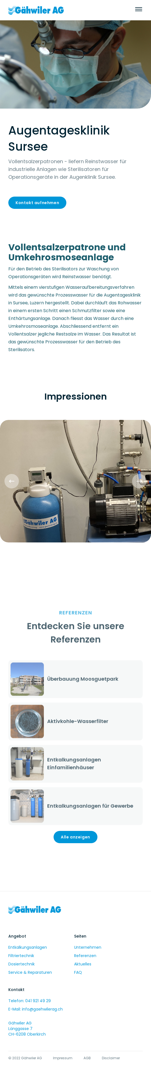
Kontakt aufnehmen (37, 203)
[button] (11, 481)
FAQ (78, 972)
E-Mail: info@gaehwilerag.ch (35, 1009)
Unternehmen (87, 947)
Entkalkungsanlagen (27, 947)
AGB (87, 1058)
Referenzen (85, 955)
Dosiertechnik (21, 964)
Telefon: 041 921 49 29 (29, 1001)
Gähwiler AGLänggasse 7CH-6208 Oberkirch (27, 1028)
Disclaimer (111, 1058)
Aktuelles (82, 964)
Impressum (62, 1058)
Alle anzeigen (75, 837)
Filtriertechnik (21, 955)
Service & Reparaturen (30, 972)
